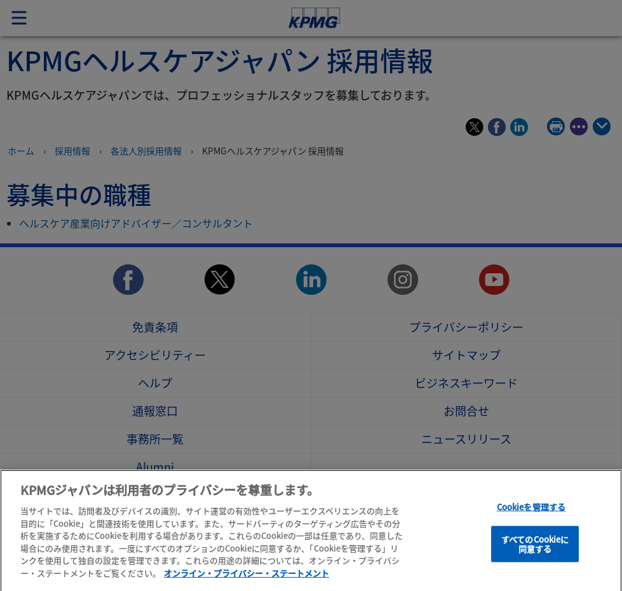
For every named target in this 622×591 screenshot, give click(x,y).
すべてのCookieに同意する (535, 553)
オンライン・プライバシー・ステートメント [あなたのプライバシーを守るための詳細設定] (246, 582)
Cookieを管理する (531, 516)
